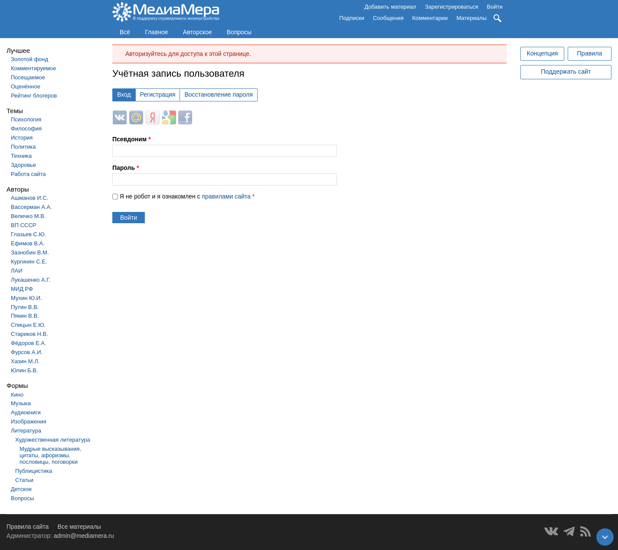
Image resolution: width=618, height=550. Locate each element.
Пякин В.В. (25, 315)
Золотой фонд (29, 59)
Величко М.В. (28, 216)
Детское (21, 489)
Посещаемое (28, 77)
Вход (124, 94)
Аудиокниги (26, 412)
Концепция (542, 53)
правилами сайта (226, 196)
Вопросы (239, 32)
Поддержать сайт (566, 71)
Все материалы (79, 526)
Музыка (21, 403)
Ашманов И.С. (29, 198)
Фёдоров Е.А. (28, 343)
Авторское (197, 32)
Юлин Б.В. (24, 370)
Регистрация (158, 94)
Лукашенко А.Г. (30, 280)
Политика (23, 146)
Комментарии (430, 18)
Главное (156, 32)
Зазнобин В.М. (30, 252)
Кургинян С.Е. (29, 261)
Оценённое (25, 86)
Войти (495, 6)
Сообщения (388, 18)
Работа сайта (28, 174)
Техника (21, 156)
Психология (26, 119)
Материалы (471, 18)
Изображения (28, 421)
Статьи (24, 480)
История (22, 137)
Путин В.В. (25, 307)
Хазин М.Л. (25, 361)
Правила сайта (28, 526)
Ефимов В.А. (28, 243)
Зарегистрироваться (451, 6)
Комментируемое (33, 68)
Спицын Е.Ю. (28, 325)
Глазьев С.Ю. (28, 234)
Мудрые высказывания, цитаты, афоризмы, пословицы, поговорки (50, 455)
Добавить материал (390, 6)
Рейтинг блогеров (34, 95)
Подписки (351, 18)
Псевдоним (131, 139)
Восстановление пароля (218, 94)
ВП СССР (23, 225)
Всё (125, 32)
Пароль (125, 167)
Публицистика (33, 471)
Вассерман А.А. (31, 207)
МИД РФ (22, 289)
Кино (17, 394)
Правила (589, 53)
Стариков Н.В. (29, 334)
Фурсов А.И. (27, 352)
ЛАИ (17, 270)
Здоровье (23, 165)
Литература (26, 430)
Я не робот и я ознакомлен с (187, 196)
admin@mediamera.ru (84, 535)
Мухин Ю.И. (26, 298)
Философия (26, 128)
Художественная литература (52, 439)
